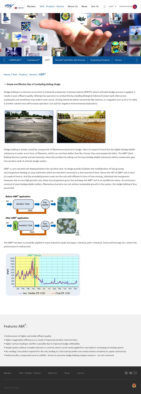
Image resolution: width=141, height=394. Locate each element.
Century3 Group (128, 6)
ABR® (47, 60)
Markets (31, 6)
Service (118, 60)
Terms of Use (9, 388)
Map (17, 388)
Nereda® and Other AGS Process (70, 60)
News (84, 6)
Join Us (95, 6)
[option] (15, 60)
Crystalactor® (33, 60)
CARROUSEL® (15, 60)
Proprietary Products (100, 60)
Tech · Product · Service (52, 6)
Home (7, 74)
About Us (73, 6)
